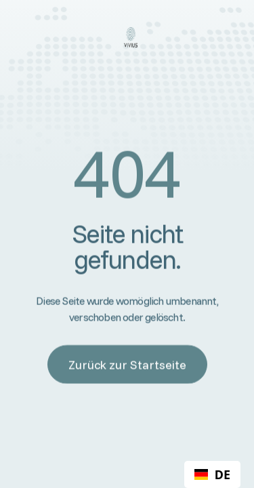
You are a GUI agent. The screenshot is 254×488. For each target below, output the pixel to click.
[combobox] (212, 474)
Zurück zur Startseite (127, 364)
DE (212, 474)
